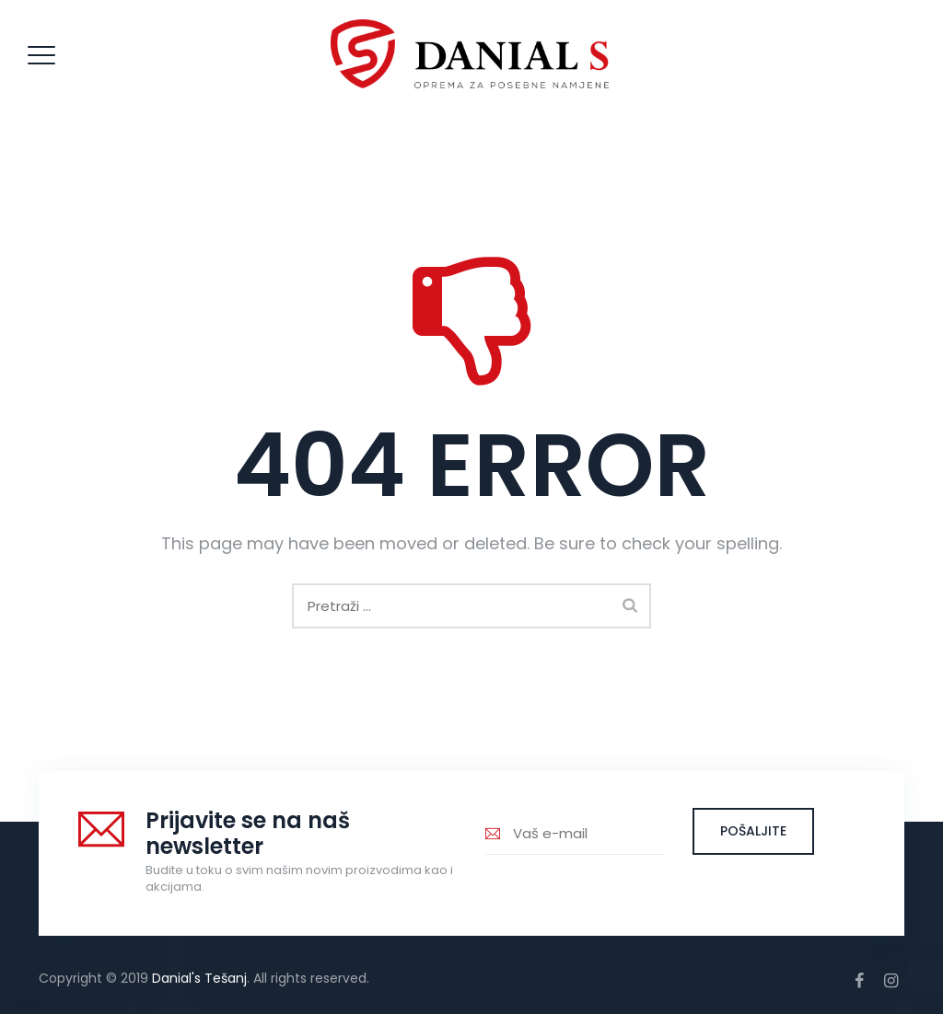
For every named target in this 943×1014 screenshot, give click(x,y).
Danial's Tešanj (199, 978)
